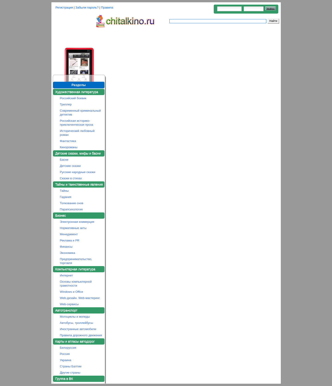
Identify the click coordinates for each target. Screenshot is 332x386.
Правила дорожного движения (81, 335)
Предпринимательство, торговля (76, 261)
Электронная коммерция (77, 221)
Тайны (64, 190)
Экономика (67, 253)
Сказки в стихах (71, 178)
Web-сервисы (69, 304)
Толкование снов (71, 203)
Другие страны (70, 372)
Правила (107, 7)
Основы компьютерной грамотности (76, 283)
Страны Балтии (71, 366)
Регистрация (64, 7)
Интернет (66, 275)
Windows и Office (71, 291)
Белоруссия (68, 347)
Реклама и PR (70, 240)
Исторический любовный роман (77, 132)
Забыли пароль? (86, 7)
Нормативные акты (73, 228)
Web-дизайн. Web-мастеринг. (80, 298)
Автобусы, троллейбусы (76, 323)
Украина (65, 360)
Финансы (66, 246)
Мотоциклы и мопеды (75, 316)
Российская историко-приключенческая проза (76, 122)
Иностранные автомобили (78, 329)
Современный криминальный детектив (80, 112)
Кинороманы (68, 147)
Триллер (66, 104)
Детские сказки (70, 166)
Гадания (65, 197)
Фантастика (68, 141)
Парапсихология (71, 209)
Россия (65, 354)
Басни (64, 159)
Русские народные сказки (77, 172)
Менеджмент (69, 234)
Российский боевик (73, 98)
